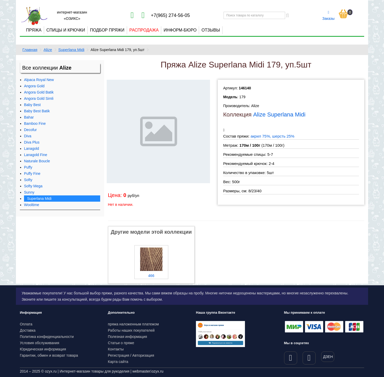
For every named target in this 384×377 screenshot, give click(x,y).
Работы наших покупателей (131, 330)
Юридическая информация (43, 349)
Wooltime (31, 205)
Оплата (26, 324)
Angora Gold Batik (39, 92)
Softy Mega (33, 186)
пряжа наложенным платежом (133, 324)
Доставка (27, 330)
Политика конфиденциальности (47, 337)
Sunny (29, 192)
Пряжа (33, 30)
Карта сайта (118, 362)
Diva (27, 136)
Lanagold (31, 148)
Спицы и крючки (65, 30)
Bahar (29, 117)
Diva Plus (31, 142)
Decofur (30, 130)
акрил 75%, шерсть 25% (272, 136)
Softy (28, 180)
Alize (48, 49)
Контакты (116, 349)
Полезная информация (127, 337)
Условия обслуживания (39, 343)
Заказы (328, 16)
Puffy (28, 167)
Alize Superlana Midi (279, 114)
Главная (29, 49)
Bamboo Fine (35, 123)
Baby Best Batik (37, 111)
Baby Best (32, 105)
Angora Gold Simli (38, 98)
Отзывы (210, 30)
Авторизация (143, 355)
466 (151, 276)
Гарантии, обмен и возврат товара (49, 355)
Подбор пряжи (107, 30)
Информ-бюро (180, 30)
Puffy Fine (32, 173)
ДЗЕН (328, 357)
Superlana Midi (71, 49)
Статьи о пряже (121, 343)
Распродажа (144, 30)
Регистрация (118, 355)
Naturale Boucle (37, 161)
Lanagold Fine (35, 155)
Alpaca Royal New (39, 80)
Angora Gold (34, 86)
